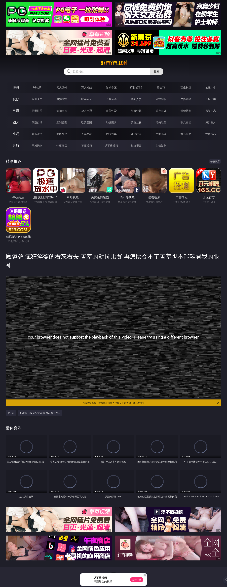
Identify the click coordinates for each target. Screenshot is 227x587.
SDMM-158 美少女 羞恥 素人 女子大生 (40, 412)
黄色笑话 (186, 134)
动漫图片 (111, 122)
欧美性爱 (111, 111)
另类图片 (210, 122)
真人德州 (61, 87)
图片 (16, 122)
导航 (16, 145)
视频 (16, 99)
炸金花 (161, 87)
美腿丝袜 (136, 122)
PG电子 (37, 87)
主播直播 (186, 99)
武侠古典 (111, 134)
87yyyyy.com (113, 63)
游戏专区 (111, 87)
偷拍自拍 (61, 111)
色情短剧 (161, 145)
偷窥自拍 (37, 122)
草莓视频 (86, 145)
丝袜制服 (161, 99)
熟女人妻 (136, 99)
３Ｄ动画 (111, 99)
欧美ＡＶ (86, 99)
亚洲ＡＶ (37, 99)
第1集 (11, 412)
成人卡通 (86, 111)
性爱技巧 (210, 134)
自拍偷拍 (61, 99)
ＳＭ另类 (210, 99)
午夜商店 (61, 145)
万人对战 (86, 87)
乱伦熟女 (186, 111)
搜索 (156, 71)
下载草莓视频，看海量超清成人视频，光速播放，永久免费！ (151, 403)
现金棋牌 (186, 87)
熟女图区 (186, 122)
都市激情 (37, 134)
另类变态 (210, 111)
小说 (16, 134)
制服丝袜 (136, 111)
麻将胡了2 (136, 87)
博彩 (16, 87)
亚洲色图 (61, 122)
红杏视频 (136, 145)
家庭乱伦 (61, 134)
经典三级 (161, 111)
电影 (16, 110)
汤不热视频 (111, 145)
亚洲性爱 (37, 111)
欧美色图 (86, 122)
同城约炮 (37, 145)
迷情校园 (136, 134)
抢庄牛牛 (210, 87)
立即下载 (136, 579)
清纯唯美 (161, 122)
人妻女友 (86, 134)
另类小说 (161, 134)
